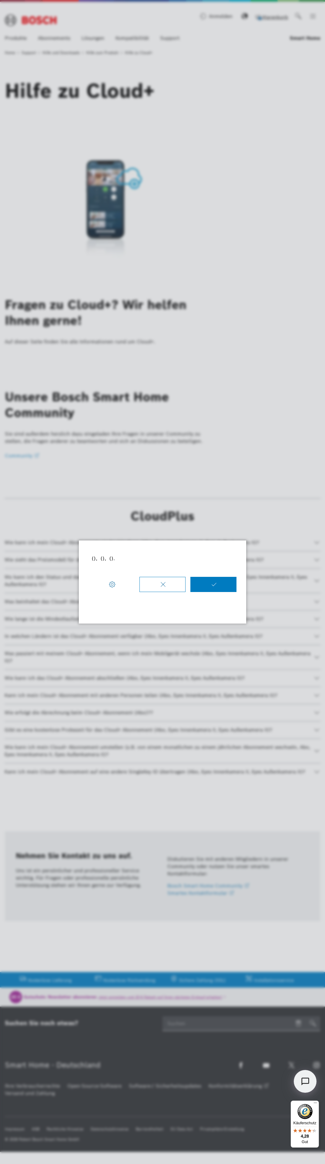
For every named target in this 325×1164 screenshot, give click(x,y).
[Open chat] (305, 1081)
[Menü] (315, 1104)
